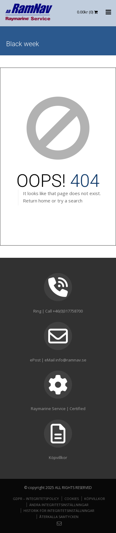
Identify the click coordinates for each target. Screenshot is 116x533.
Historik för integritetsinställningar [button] (59, 510)
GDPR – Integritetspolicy (36, 498)
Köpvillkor (94, 498)
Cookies (71, 498)
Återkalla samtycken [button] (58, 516)
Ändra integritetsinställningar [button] (59, 504)
